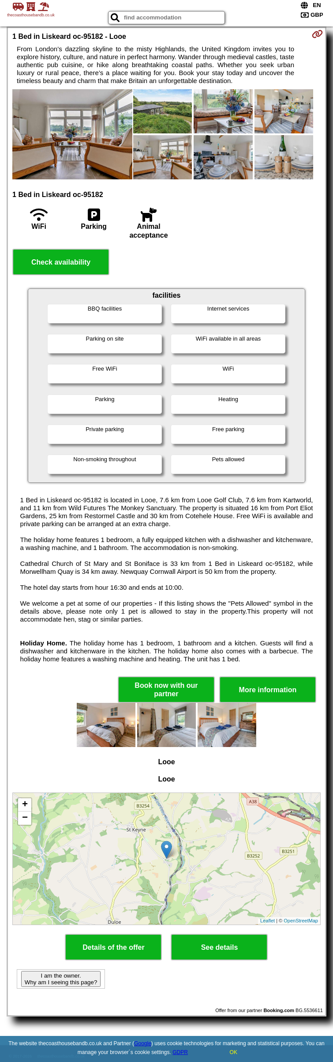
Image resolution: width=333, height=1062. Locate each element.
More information (268, 690)
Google (142, 1043)
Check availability (60, 262)
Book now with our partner (166, 690)
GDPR (180, 1052)
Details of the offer (113, 947)
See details (219, 947)
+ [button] (25, 805)
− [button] (25, 818)
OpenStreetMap (301, 920)
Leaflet (267, 920)
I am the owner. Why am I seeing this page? (61, 979)
